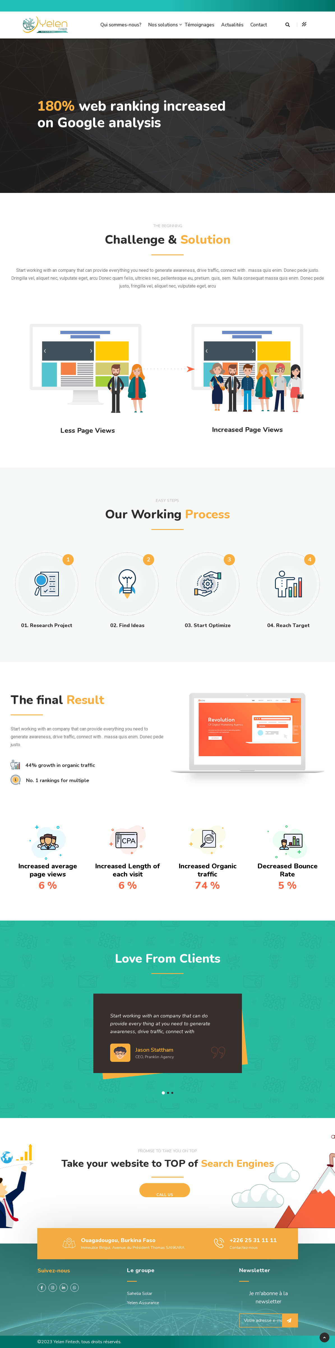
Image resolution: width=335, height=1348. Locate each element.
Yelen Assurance (143, 1303)
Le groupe (140, 1270)
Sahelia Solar (139, 1293)
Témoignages (199, 25)
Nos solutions (163, 25)
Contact (258, 25)
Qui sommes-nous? (120, 25)
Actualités (232, 25)
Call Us (164, 1194)
